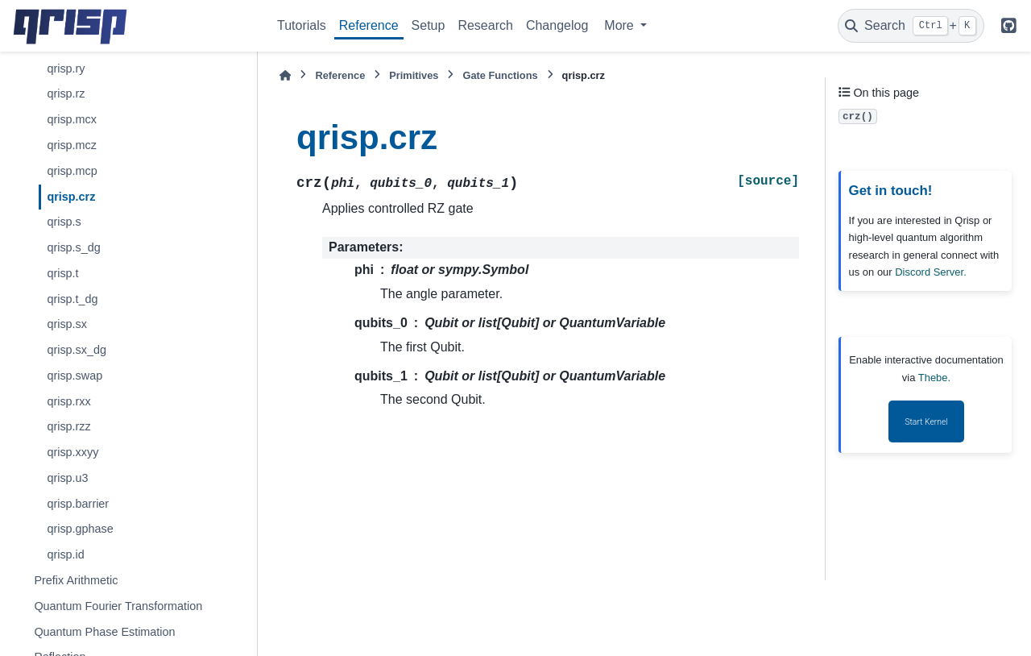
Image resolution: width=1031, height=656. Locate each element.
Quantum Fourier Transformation (118, 606)
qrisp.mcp (72, 170)
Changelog (557, 25)
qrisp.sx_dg (76, 349)
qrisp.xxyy (72, 452)
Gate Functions (499, 75)
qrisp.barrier (78, 503)
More (620, 25)
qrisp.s (64, 221)
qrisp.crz (71, 196)
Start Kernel (926, 422)
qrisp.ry (66, 68)
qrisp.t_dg (72, 299)
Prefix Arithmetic (76, 580)
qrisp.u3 (67, 477)
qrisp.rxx (68, 401)
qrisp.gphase (80, 528)
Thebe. (934, 378)
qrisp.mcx (72, 119)
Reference (369, 25)
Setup (428, 25)
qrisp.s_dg (73, 247)
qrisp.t (62, 273)
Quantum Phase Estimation (104, 631)
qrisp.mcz (72, 145)
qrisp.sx (67, 324)
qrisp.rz (66, 93)
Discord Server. (931, 272)
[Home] (285, 75)
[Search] (911, 26)
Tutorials (301, 25)
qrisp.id (65, 554)
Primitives (413, 75)
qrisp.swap (74, 375)
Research (485, 25)
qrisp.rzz (68, 426)
